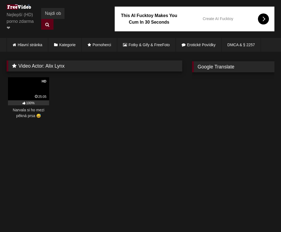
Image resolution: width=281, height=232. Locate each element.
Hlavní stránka (30, 45)
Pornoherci (101, 45)
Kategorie (67, 45)
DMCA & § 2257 (241, 45)
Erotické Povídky (201, 45)
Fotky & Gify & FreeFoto (149, 45)
